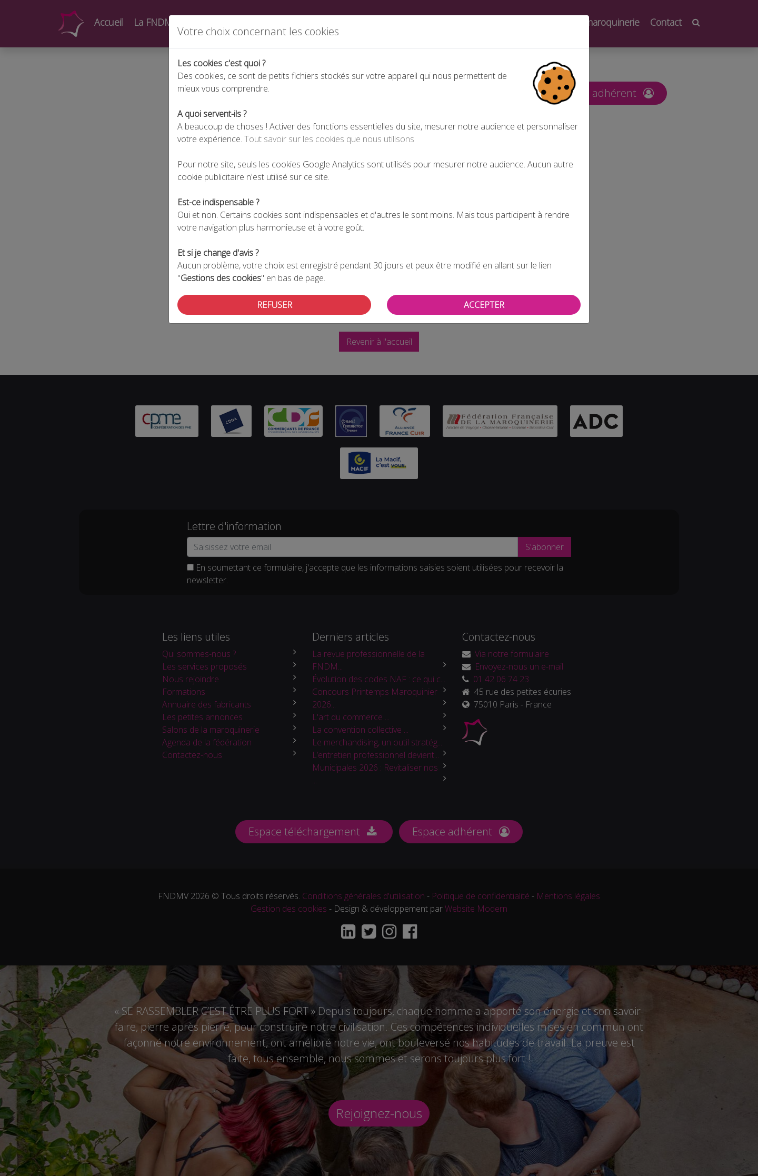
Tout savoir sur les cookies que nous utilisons (329, 139)
